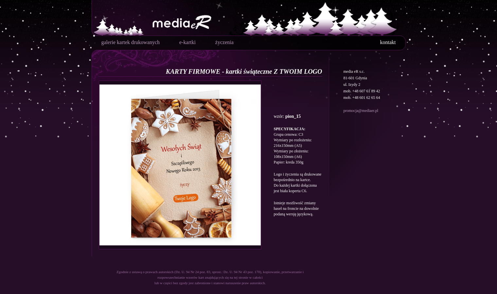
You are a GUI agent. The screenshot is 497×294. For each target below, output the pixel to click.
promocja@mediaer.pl (361, 110)
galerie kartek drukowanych (130, 42)
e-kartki (187, 42)
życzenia (224, 42)
